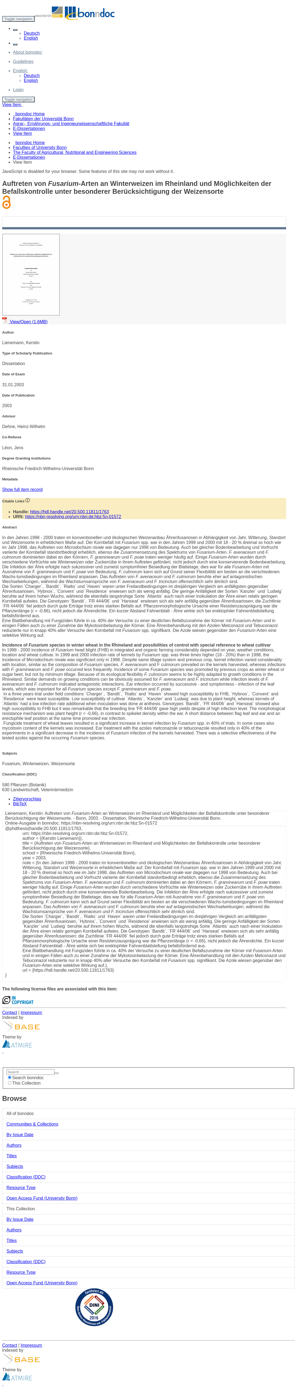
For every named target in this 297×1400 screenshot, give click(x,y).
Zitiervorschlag (27, 799)
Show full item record (22, 489)
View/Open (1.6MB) (25, 321)
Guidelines (23, 61)
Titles (11, 1156)
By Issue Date (20, 1134)
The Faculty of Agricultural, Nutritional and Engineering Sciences (74, 152)
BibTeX (20, 804)
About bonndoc (27, 52)
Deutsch (32, 33)
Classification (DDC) (25, 1177)
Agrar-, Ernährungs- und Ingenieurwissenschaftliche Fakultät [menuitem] (71, 123)
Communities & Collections (32, 1124)
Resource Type (20, 1187)
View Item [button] (12, 104)
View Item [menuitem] (22, 133)
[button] (15, 30)
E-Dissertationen (29, 157)
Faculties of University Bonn (40, 147)
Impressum (31, 1012)
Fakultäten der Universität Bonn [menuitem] (43, 118)
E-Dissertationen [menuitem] (29, 128)
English (31, 38)
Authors (13, 1145)
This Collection (24, 1083)
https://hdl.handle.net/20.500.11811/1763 (69, 511)
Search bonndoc (26, 1077)
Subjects (14, 1166)
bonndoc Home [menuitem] (29, 114)
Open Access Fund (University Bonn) (41, 1198)
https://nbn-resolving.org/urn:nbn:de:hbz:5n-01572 (73, 516)
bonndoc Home (30, 142)
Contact (9, 1012)
